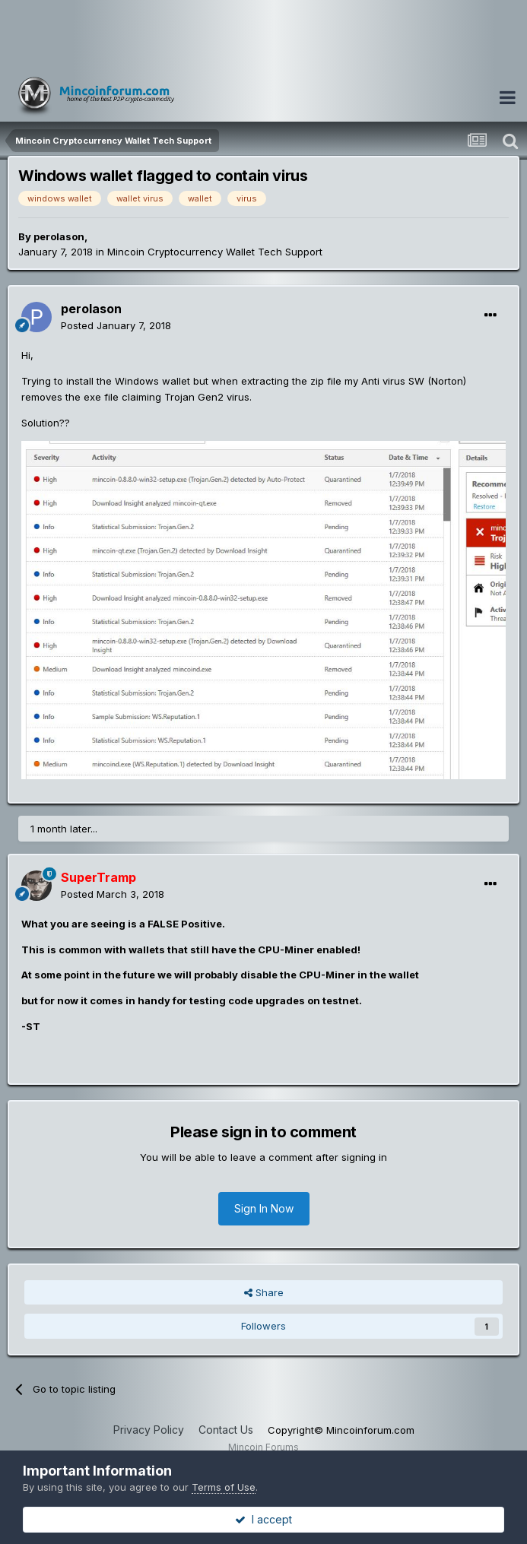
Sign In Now (264, 1208)
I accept (263, 1519)
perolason (58, 236)
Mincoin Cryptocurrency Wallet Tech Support (214, 252)
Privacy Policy (148, 1429)
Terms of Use (224, 1487)
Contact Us (225, 1429)
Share (264, 1292)
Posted (116, 325)
